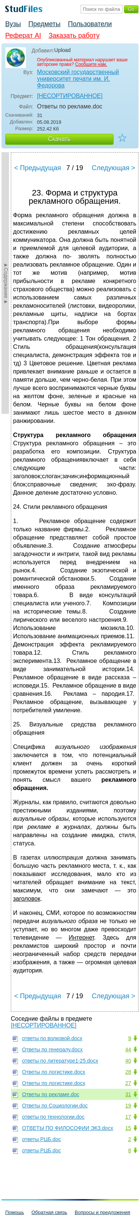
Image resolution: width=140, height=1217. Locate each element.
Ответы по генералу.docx (52, 1049)
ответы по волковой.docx (52, 1038)
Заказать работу (74, 35)
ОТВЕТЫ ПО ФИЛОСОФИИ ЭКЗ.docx (67, 1128)
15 (128, 1128)
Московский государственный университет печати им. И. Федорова (78, 79)
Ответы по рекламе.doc (50, 1094)
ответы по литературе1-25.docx (60, 1061)
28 (128, 1072)
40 (128, 1061)
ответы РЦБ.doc (41, 1139)
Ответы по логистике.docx (53, 1072)
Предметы (44, 24)
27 (128, 1083)
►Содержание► (6, 283)
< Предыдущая (37, 168)
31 (128, 1094)
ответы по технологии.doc (53, 1117)
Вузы (13, 24)
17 (128, 1117)
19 (128, 1106)
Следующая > (113, 168)
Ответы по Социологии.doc (55, 1106)
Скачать (59, 139)
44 (128, 1049)
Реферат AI (23, 35)
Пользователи (90, 24)
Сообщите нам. (91, 64)
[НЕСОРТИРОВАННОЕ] (70, 96)
